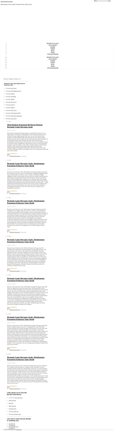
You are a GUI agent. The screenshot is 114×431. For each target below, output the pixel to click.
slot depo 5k (12, 423)
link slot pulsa (12, 400)
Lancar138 (13, 118)
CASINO (52, 47)
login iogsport (12, 406)
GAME (9, 121)
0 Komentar (23, 156)
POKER (53, 49)
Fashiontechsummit (7, 1)
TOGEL (53, 52)
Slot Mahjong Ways (16, 91)
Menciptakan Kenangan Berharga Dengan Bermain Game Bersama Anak (24, 126)
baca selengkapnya (12, 153)
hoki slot (16, 411)
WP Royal (19, 429)
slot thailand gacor (13, 426)
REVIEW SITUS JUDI (53, 43)
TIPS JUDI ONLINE (52, 54)
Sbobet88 (13, 96)
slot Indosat (12, 428)
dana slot (11, 403)
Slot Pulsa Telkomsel (16, 116)
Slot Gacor (13, 88)
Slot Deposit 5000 (15, 113)
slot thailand (12, 425)
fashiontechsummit (15, 156)
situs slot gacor (18, 397)
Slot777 (13, 105)
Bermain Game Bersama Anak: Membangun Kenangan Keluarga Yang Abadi (25, 164)
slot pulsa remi (12, 408)
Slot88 (12, 93)
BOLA (52, 50)
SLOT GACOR (53, 45)
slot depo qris (17, 414)
